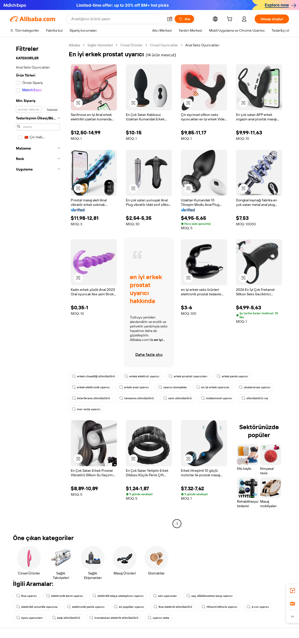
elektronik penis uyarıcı (85, 607)
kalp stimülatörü (66, 618)
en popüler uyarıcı (129, 607)
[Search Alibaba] (117, 19)
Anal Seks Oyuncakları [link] (202, 45)
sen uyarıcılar (165, 596)
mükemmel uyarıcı (216, 398)
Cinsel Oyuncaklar (164, 45)
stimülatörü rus (254, 398)
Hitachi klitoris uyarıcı (219, 607)
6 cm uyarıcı (258, 607)
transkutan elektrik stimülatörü (113, 618)
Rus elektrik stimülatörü (172, 607)
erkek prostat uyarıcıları (188, 376)
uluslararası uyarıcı (254, 387)
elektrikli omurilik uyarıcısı (37, 607)
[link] (292, 590)
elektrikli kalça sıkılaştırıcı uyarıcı (118, 596)
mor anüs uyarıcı (86, 409)
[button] (170, 19)
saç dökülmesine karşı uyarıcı (209, 596)
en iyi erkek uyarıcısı (212, 387)
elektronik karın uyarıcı (64, 596)
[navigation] (38, 285)
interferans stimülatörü (91, 398)
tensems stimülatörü (136, 398)
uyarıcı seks (158, 618)
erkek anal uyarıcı (134, 387)
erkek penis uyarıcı (232, 376)
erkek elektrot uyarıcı (141, 376)
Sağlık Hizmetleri (100, 45)
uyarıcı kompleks (172, 387)
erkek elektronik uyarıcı (91, 387)
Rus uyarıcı (26, 596)
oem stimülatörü (177, 398)
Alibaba (74, 45)
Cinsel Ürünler (131, 45)
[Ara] (184, 19)
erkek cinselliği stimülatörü (93, 376)
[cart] (230, 20)
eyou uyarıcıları (29, 618)
